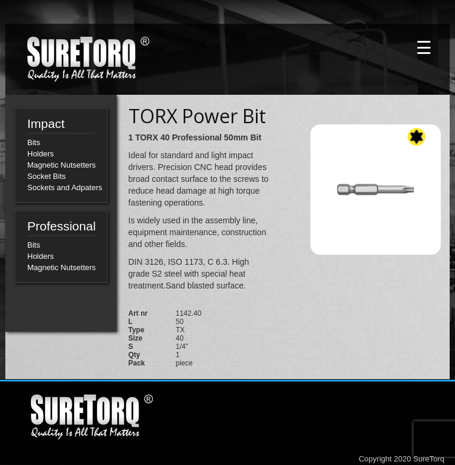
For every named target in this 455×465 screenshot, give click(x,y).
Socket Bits (46, 176)
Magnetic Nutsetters (61, 165)
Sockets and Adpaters (64, 187)
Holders (40, 153)
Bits (33, 142)
